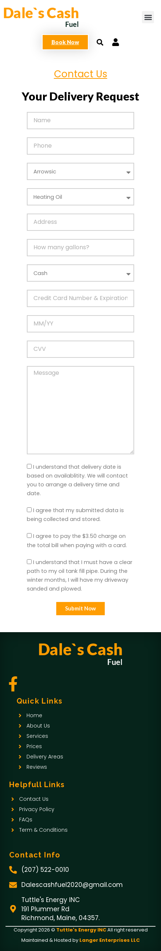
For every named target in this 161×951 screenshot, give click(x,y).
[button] (148, 17)
